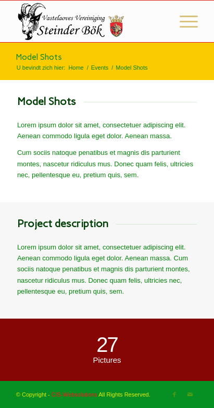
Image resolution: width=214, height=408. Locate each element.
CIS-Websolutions (74, 394)
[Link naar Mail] (190, 394)
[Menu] (183, 21)
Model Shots (39, 57)
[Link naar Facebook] (174, 394)
